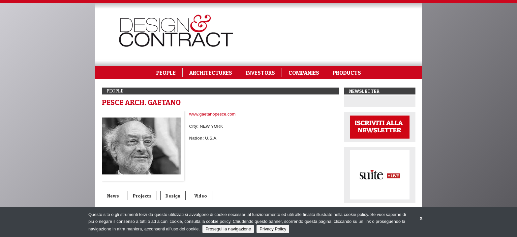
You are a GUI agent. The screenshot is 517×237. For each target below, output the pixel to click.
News (113, 195)
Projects (142, 195)
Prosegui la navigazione (228, 228)
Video (200, 195)
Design (173, 195)
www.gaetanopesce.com (212, 114)
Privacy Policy (272, 228)
